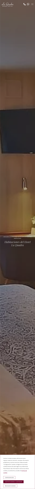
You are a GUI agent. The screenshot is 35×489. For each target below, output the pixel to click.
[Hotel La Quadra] (7, 4)
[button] (32, 4)
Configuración (9, 477)
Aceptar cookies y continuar (13, 481)
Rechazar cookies (10, 485)
